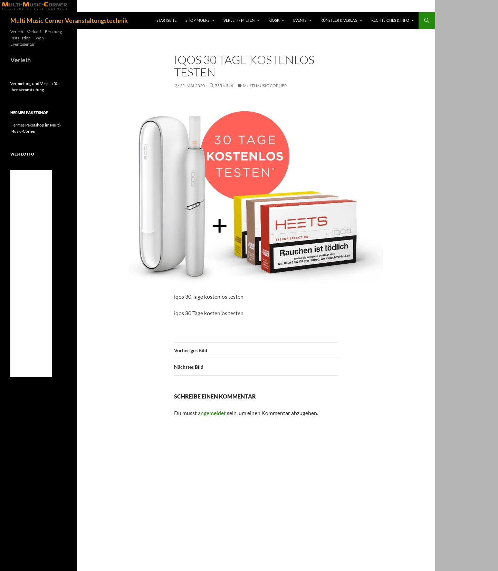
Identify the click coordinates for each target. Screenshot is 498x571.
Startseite (166, 20)
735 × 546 (224, 85)
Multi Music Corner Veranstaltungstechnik (69, 20)
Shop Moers (197, 20)
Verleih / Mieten (239, 20)
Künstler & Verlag (338, 20)
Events (300, 20)
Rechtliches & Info (390, 20)
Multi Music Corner (265, 85)
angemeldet (212, 413)
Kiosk (273, 20)
